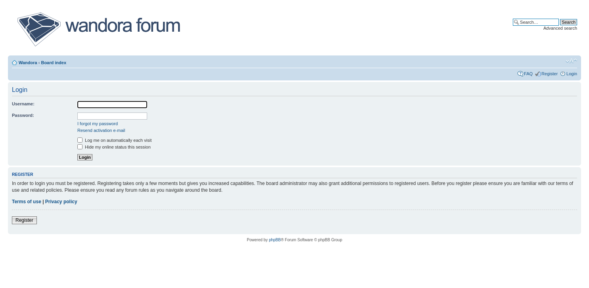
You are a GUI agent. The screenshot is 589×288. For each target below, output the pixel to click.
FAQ (528, 73)
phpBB (275, 240)
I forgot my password (97, 123)
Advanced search (560, 28)
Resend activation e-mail (101, 130)
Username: (23, 103)
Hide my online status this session (114, 147)
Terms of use (26, 201)
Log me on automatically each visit (114, 140)
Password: (23, 115)
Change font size (571, 61)
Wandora (28, 62)
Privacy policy (61, 201)
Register (549, 73)
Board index (53, 62)
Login (571, 73)
